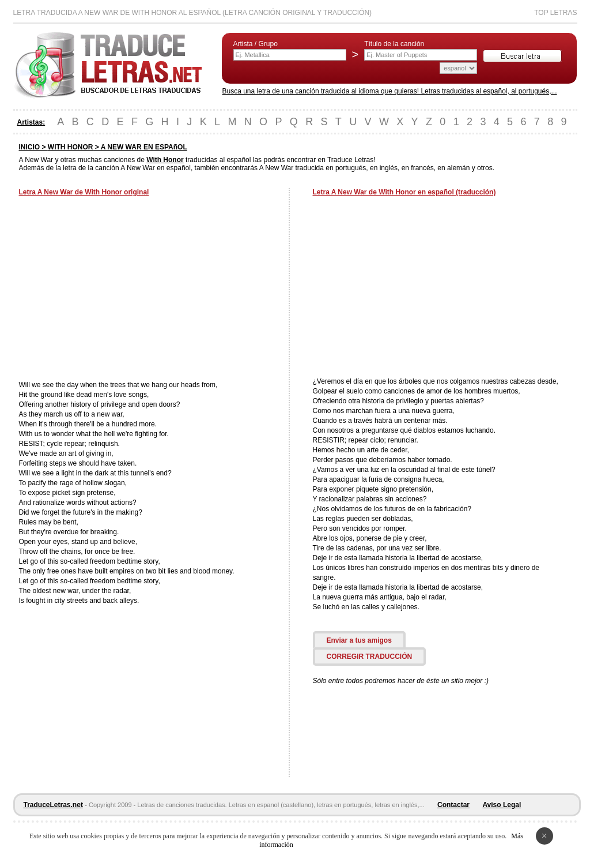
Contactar (453, 805)
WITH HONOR (70, 147)
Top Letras (555, 13)
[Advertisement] (116, 289)
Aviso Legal (501, 805)
